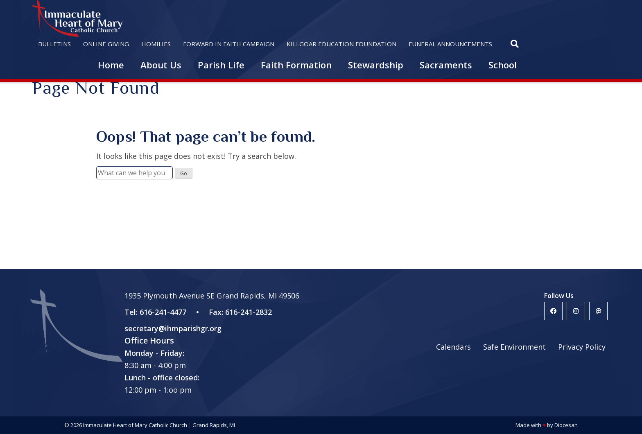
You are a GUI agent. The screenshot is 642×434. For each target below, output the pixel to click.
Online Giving (106, 44)
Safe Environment (514, 347)
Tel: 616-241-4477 (155, 312)
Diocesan (566, 425)
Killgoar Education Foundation (341, 44)
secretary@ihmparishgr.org (173, 328)
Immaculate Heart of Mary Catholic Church (135, 425)
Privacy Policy (582, 347)
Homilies (156, 44)
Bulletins (54, 44)
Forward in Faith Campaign (228, 44)
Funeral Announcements (450, 44)
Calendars (453, 347)
